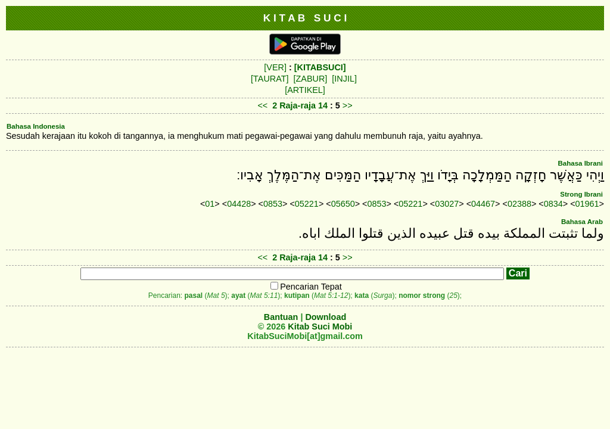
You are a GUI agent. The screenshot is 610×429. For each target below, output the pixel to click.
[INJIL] (344, 78)
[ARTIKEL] (305, 90)
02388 (519, 204)
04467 (483, 204)
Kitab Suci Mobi (320, 326)
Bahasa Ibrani (580, 163)
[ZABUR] (311, 78)
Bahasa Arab (582, 221)
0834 (553, 204)
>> (348, 105)
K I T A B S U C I (305, 18)
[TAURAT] (269, 78)
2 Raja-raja (294, 105)
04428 (239, 204)
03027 (447, 204)
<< (262, 105)
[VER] (275, 67)
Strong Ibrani (581, 194)
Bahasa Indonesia (36, 126)
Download (325, 317)
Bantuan (281, 317)
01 (209, 204)
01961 (587, 204)
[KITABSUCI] (320, 67)
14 (324, 105)
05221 (307, 204)
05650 (343, 204)
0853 (272, 204)
